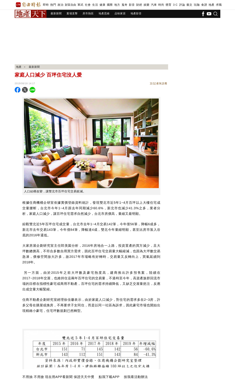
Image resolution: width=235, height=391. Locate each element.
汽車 (154, 4)
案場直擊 (72, 13)
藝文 (189, 4)
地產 (211, 4)
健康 (102, 4)
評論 (182, 4)
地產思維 (104, 13)
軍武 (80, 4)
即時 (46, 4)
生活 (95, 4)
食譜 (204, 4)
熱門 (53, 4)
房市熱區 (88, 13)
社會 (88, 4)
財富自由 (70, 4)
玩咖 (197, 4)
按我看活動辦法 (136, 377)
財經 (139, 4)
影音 (132, 4)
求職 (219, 4)
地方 (117, 4)
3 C (175, 4)
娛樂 (146, 4)
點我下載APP (109, 377)
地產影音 (136, 13)
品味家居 (120, 13)
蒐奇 (124, 4)
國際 (110, 4)
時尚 (161, 4)
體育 (168, 4)
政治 (60, 4)
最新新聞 (56, 13)
